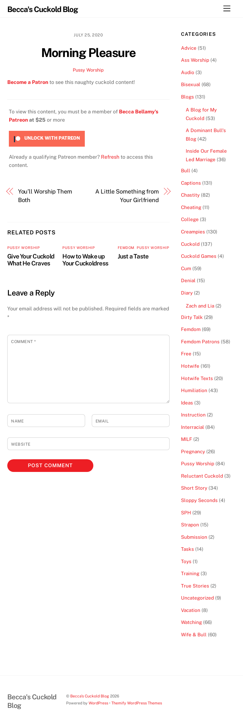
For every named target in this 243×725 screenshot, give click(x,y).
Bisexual (190, 84)
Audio (187, 72)
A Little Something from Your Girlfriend (127, 195)
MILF (186, 439)
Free (186, 353)
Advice (188, 48)
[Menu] (227, 9)
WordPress (98, 703)
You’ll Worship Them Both (45, 195)
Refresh (110, 157)
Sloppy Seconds (199, 500)
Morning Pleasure (88, 53)
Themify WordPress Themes (136, 703)
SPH (186, 512)
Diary (187, 293)
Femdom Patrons (200, 341)
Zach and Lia (200, 305)
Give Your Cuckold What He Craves (30, 260)
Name (17, 421)
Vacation (190, 610)
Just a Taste (133, 256)
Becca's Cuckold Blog (89, 696)
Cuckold (190, 244)
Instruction (193, 414)
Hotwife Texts (197, 378)
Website (21, 444)
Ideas (187, 402)
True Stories (195, 585)
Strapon (190, 524)
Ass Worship (195, 60)
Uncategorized (197, 598)
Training (190, 573)
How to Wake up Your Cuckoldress (85, 260)
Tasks (187, 549)
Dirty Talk (192, 317)
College (190, 219)
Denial (188, 280)
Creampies (193, 231)
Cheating (191, 207)
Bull (185, 170)
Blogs (187, 96)
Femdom (126, 247)
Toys (186, 561)
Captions (191, 183)
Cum (186, 268)
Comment (23, 341)
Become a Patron (27, 82)
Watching (191, 622)
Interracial (192, 427)
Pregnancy (193, 451)
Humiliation (194, 390)
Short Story (194, 488)
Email (102, 421)
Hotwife (190, 366)
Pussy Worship (88, 70)
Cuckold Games (198, 256)
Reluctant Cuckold (202, 476)
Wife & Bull (194, 634)
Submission (194, 537)
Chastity (190, 195)
